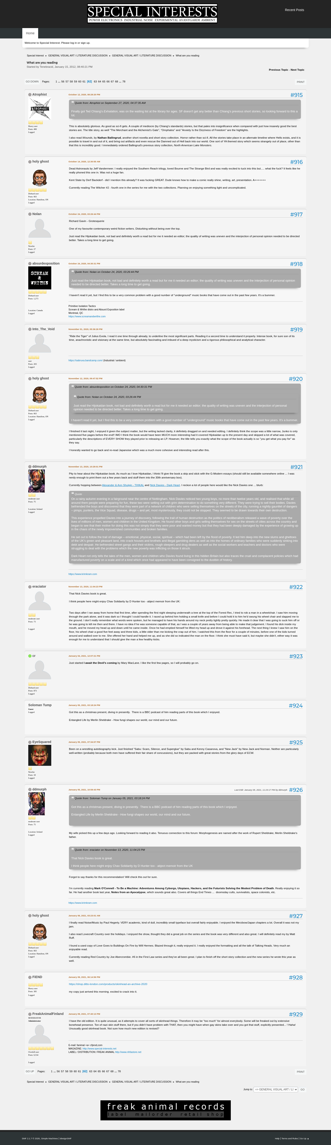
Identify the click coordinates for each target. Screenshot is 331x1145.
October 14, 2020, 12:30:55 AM (84, 161)
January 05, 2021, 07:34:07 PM (84, 742)
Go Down (32, 81)
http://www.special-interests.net (100, 1048)
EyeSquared (41, 742)
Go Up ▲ (304, 1138)
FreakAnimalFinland (48, 1014)
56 (62, 81)
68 (116, 81)
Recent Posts (294, 10)
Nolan (36, 214)
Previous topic (278, 69)
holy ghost (40, 161)
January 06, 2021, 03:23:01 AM (84, 915)
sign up (85, 42)
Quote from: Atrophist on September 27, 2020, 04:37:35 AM (110, 102)
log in (73, 42)
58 (71, 81)
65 (103, 81)
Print (301, 82)
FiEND (37, 977)
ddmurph (39, 466)
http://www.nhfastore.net (128, 1052)
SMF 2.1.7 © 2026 (31, 1138)
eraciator (39, 586)
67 (112, 81)
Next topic (297, 69)
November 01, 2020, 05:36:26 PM (85, 329)
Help (277, 1138)
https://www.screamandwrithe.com (87, 316)
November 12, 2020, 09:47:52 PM (85, 378)
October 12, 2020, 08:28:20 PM (84, 94)
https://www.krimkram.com (82, 574)
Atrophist (39, 94)
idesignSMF (65, 1138)
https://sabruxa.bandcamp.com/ (85, 360)
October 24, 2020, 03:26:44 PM (84, 214)
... (59, 81)
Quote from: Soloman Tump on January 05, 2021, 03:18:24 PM (112, 798)
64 (99, 81)
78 (123, 81)
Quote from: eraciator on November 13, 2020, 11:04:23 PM (110, 849)
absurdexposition (46, 263)
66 (108, 81)
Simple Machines (49, 1138)
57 (67, 81)
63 (95, 81)
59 (75, 81)
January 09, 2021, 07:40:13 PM (84, 1014)
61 (84, 81)
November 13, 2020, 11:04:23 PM (85, 586)
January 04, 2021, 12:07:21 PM (84, 656)
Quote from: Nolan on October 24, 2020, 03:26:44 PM (107, 271)
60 (79, 81)
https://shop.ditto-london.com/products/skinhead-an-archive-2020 (108, 984)
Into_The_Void (43, 329)
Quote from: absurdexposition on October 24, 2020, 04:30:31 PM (113, 386)
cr (33, 656)
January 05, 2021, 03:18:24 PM (84, 705)
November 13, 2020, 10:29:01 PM (85, 466)
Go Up (30, 1071)
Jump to (247, 1089)
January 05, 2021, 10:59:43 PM (84, 789)
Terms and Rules (290, 1138)
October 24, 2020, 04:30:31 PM (84, 263)
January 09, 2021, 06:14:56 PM (84, 977)
